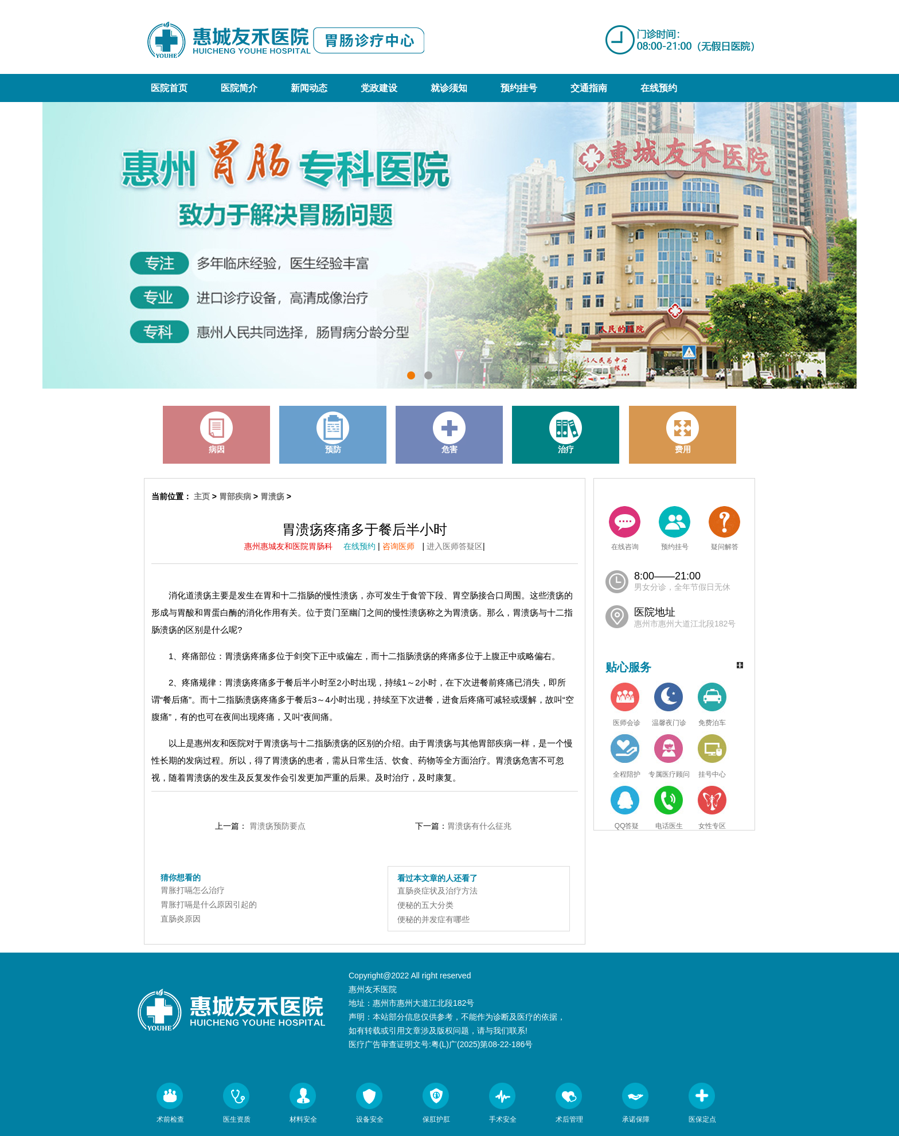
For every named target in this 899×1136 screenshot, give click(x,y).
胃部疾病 (235, 496)
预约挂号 (519, 88)
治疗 (566, 433)
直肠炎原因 (181, 918)
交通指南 (588, 88)
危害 (449, 433)
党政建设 (379, 88)
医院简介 (239, 88)
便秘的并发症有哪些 (433, 919)
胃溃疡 (272, 496)
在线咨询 (624, 528)
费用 (682, 433)
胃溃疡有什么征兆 (479, 826)
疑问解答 (724, 528)
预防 (333, 433)
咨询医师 (402, 546)
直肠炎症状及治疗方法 (437, 890)
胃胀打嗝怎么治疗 (193, 890)
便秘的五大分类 (425, 905)
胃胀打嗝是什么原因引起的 (209, 904)
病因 (216, 433)
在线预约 (658, 88)
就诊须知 (449, 88)
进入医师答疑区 (455, 546)
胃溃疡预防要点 (277, 826)
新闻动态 (309, 88)
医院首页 (169, 88)
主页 (202, 496)
